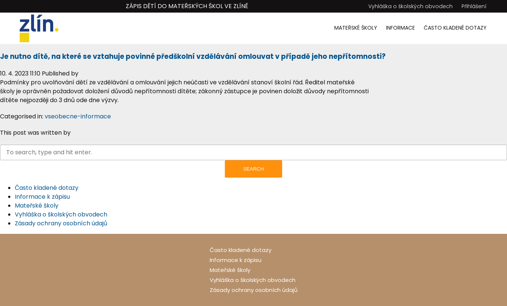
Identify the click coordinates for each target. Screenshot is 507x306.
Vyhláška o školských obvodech (410, 6)
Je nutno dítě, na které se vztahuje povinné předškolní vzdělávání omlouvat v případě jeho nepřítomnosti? (193, 56)
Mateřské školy (355, 27)
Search (253, 169)
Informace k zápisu (42, 196)
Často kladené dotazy (455, 27)
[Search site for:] (253, 152)
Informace (400, 27)
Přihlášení (474, 6)
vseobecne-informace (78, 116)
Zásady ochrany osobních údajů (61, 223)
